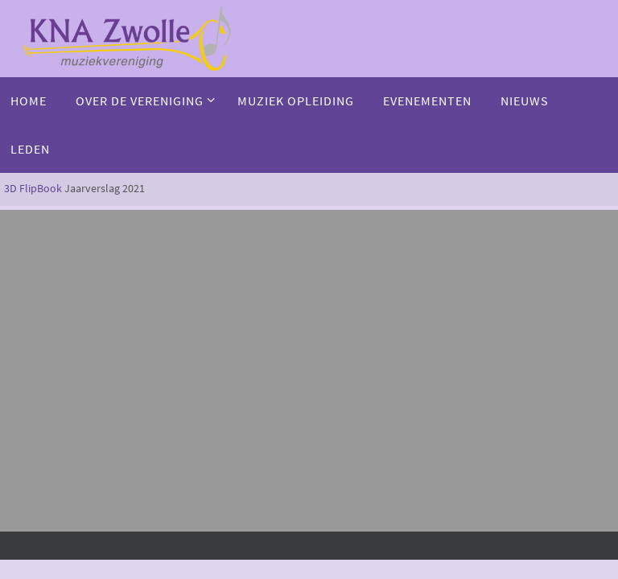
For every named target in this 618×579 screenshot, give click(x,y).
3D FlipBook (33, 188)
